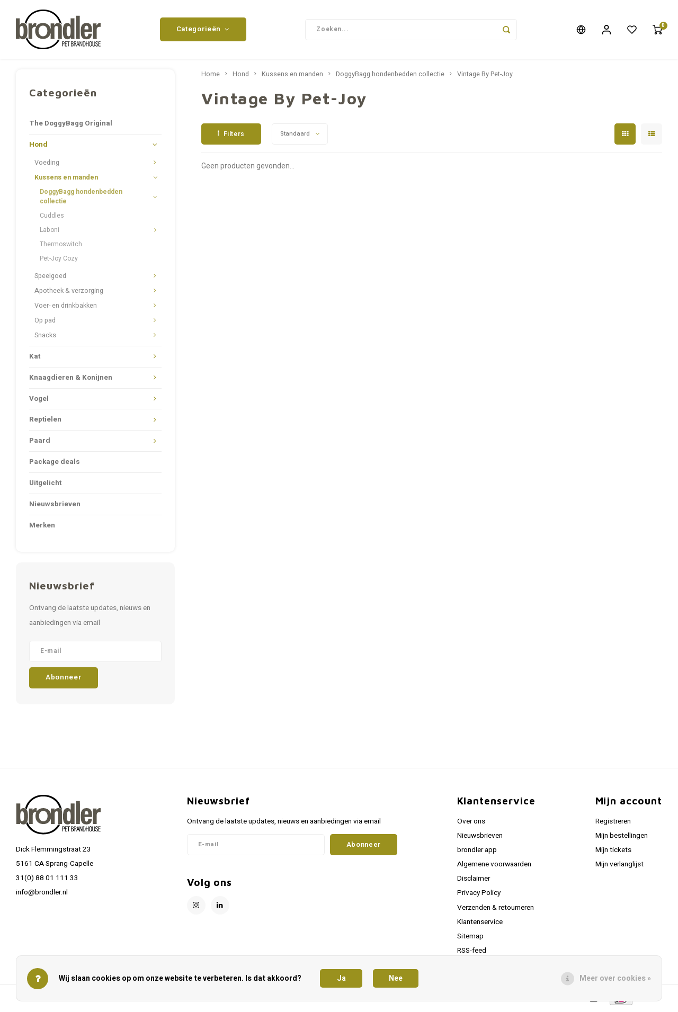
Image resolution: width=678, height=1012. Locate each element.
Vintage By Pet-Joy (485, 76)
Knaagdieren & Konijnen (70, 379)
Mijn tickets (613, 852)
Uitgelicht (45, 485)
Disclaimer (473, 880)
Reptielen (45, 421)
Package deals (54, 464)
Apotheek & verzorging (68, 293)
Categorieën (203, 30)
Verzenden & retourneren (495, 909)
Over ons (471, 823)
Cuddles (52, 217)
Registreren (613, 823)
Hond (38, 146)
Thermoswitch (61, 246)
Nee (396, 978)
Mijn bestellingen (621, 837)
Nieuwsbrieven (55, 506)
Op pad (45, 322)
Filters (231, 135)
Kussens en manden (66, 179)
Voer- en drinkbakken (65, 307)
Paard (39, 442)
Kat (34, 358)
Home (210, 76)
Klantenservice (480, 923)
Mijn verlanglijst (619, 866)
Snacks (45, 337)
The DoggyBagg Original (70, 125)
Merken (42, 527)
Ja (341, 978)
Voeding (46, 164)
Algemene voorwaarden (494, 866)
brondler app (477, 852)
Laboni (49, 231)
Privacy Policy (479, 895)
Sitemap (470, 938)
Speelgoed (50, 278)
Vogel (39, 400)
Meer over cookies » (615, 978)
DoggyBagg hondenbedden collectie (81, 198)
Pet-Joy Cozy (59, 260)
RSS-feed (471, 952)
